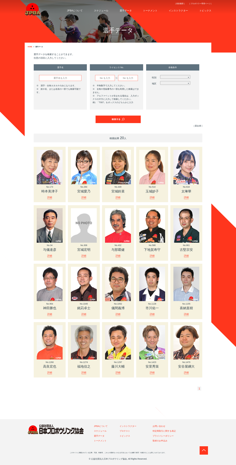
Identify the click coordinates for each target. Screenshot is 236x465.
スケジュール (100, 431)
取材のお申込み (160, 440)
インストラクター (128, 426)
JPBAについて (101, 426)
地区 (154, 83)
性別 (154, 77)
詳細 (49, 197)
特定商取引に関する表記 (164, 431)
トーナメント (100, 440)
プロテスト (125, 431)
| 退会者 (197, 126)
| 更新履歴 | (180, 4)
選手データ (99, 436)
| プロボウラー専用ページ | (200, 4)
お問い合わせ (159, 426)
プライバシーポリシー (163, 436)
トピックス (125, 436)
